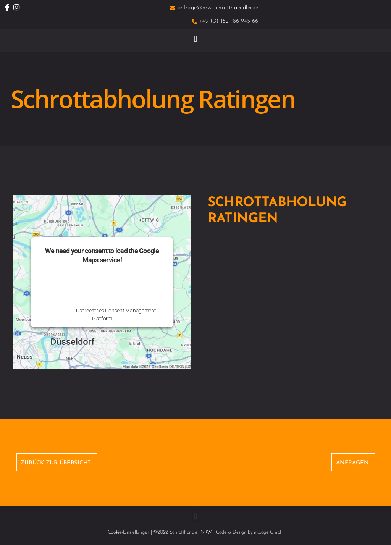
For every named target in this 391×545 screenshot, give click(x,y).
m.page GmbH (268, 532)
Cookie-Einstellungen (129, 532)
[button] (195, 38)
